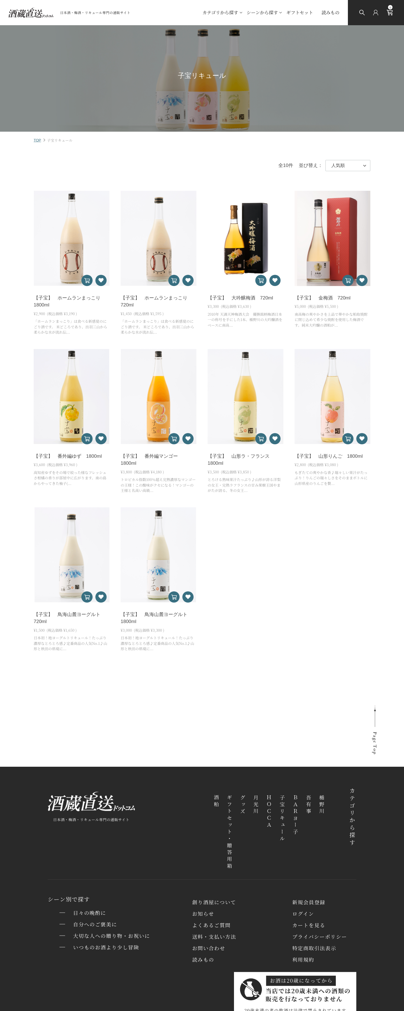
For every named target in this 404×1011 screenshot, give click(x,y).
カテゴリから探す (220, 12)
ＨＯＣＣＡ (269, 812)
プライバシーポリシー (319, 936)
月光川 (256, 805)
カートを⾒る (308, 925)
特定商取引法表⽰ (314, 948)
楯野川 (321, 805)
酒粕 (216, 801)
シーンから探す (262, 12)
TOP (37, 140)
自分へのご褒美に (95, 924)
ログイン (303, 913)
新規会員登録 (308, 902)
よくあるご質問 (211, 925)
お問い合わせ (208, 948)
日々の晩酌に (89, 912)
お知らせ (203, 913)
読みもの (330, 12)
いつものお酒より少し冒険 (106, 947)
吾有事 (308, 805)
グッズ (242, 805)
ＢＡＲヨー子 (295, 815)
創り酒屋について (214, 902)
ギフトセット (299, 12)
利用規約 (303, 959)
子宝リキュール (282, 819)
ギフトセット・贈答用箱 (229, 832)
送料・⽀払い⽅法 (214, 936)
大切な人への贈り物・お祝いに (111, 935)
